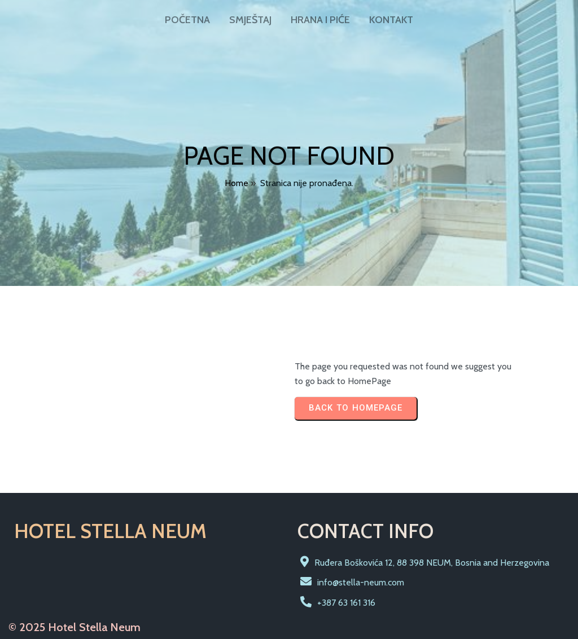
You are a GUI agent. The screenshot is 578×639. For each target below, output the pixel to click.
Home (236, 183)
